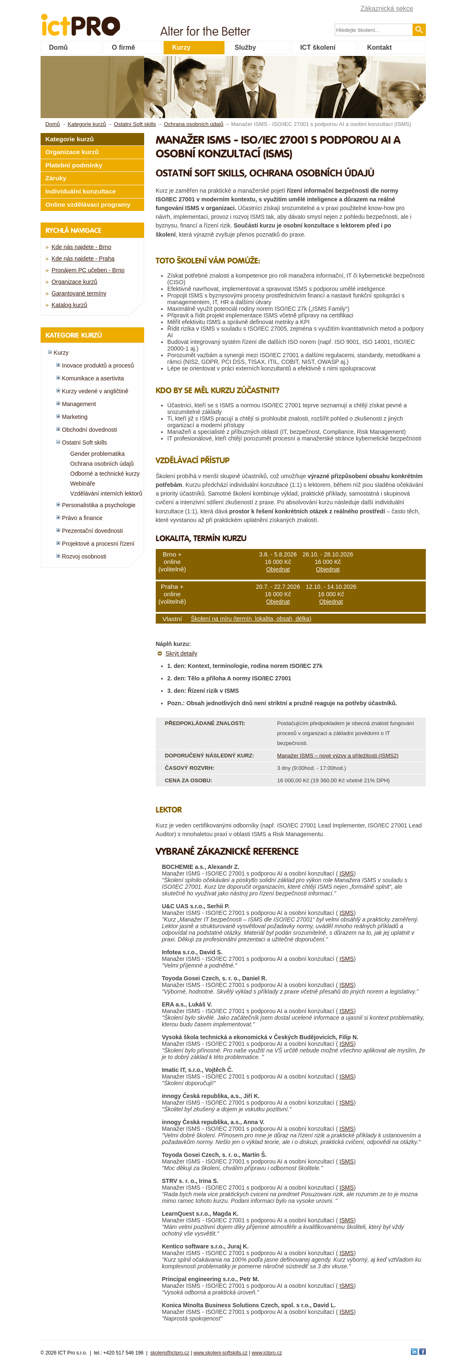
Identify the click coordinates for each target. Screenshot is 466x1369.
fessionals (108, 19)
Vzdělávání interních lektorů (106, 493)
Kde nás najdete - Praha (83, 258)
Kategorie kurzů (70, 139)
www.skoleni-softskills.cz (220, 1353)
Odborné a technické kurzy (105, 473)
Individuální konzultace (81, 191)
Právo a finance (82, 518)
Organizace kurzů (72, 151)
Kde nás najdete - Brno (81, 247)
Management (79, 404)
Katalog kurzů (69, 305)
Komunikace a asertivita (93, 378)
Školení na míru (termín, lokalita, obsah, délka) (251, 618)
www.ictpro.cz (266, 1353)
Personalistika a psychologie (99, 505)
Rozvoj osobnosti (84, 556)
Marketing (75, 417)
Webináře (82, 483)
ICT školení (318, 47)
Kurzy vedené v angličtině (95, 391)
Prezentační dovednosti (92, 530)
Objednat (278, 569)
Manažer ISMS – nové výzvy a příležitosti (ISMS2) (337, 755)
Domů (58, 47)
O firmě (123, 47)
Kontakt (379, 47)
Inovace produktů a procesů (98, 365)
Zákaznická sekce (386, 8)
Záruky (56, 177)
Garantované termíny (79, 293)
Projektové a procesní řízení (98, 543)
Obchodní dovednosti (89, 429)
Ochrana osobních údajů (102, 463)
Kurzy (181, 47)
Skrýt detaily (182, 653)
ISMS (346, 873)
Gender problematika (97, 453)
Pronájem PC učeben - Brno (88, 270)
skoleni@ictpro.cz (169, 1353)
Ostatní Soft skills (84, 442)
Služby (245, 47)
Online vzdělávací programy (88, 204)
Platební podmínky (74, 165)
